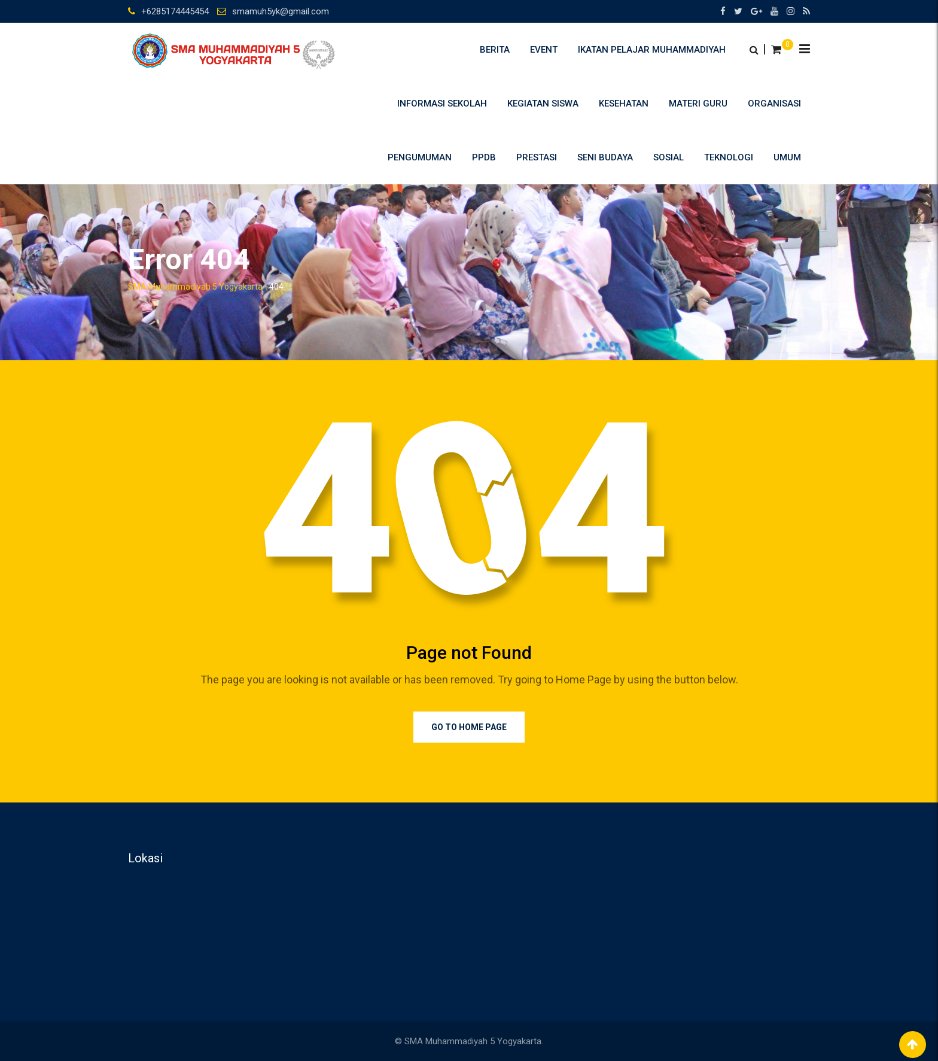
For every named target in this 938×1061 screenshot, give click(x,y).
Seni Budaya (605, 157)
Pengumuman (420, 157)
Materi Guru (698, 103)
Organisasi (774, 103)
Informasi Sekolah (442, 103)
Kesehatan (623, 103)
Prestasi (536, 157)
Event (544, 49)
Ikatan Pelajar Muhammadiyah (652, 49)
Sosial (668, 157)
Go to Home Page (469, 727)
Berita (495, 49)
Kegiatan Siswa (542, 103)
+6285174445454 (175, 11)
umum (787, 157)
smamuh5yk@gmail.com (280, 11)
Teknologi (728, 157)
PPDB (484, 157)
